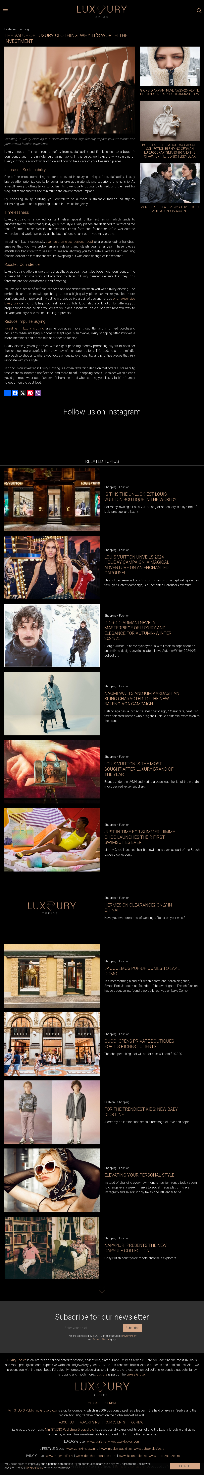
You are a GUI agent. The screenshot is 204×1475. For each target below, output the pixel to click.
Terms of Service (101, 1339)
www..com (124, 1441)
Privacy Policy (129, 1336)
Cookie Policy (34, 1468)
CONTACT (138, 1422)
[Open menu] (5, 11)
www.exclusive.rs (149, 1449)
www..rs (96, 1441)
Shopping (23, 29)
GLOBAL (93, 1403)
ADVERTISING (90, 1422)
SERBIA (110, 1403)
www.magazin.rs (82, 1449)
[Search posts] (199, 11)
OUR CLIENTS (115, 1422)
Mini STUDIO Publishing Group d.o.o (32, 1410)
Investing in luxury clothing (24, 328)
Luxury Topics (16, 1360)
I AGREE (184, 1466)
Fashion (9, 29)
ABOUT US (66, 1422)
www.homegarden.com (96, 1456)
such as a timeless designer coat (69, 242)
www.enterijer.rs (60, 1456)
